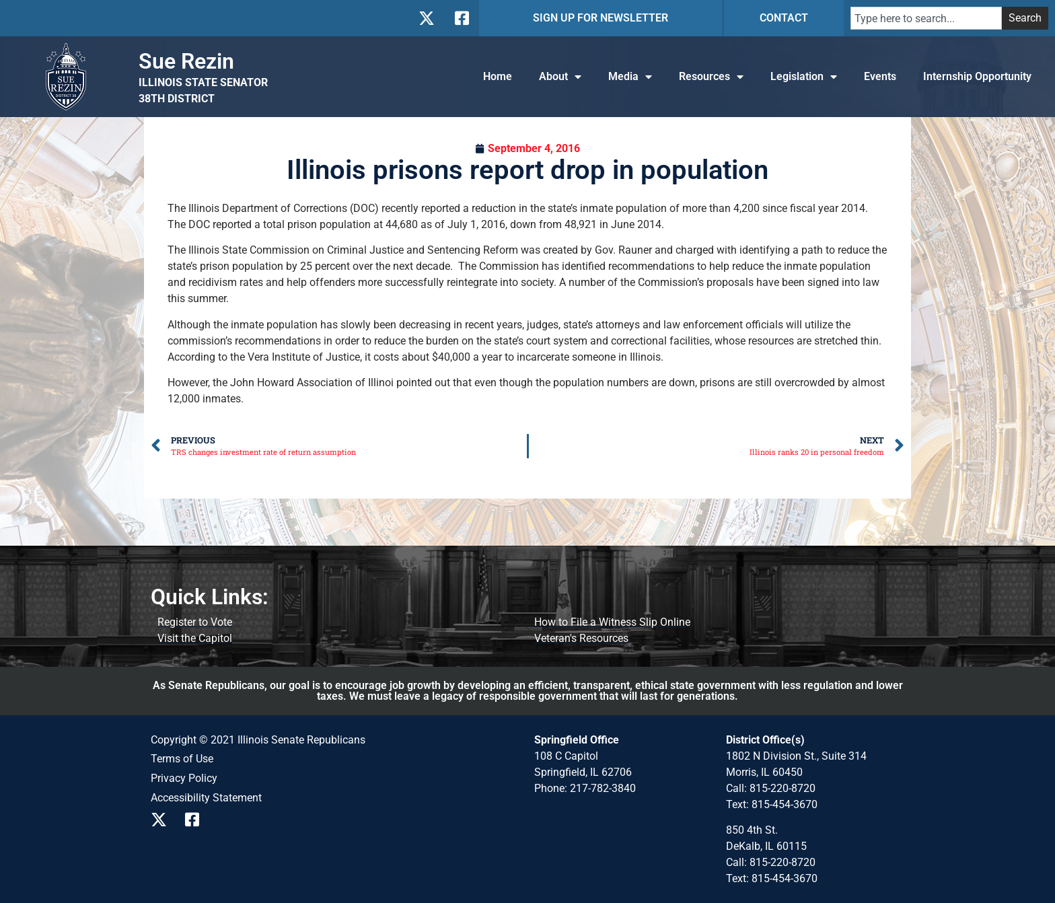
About (560, 77)
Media (630, 77)
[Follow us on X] (426, 18)
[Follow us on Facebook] (460, 18)
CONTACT (784, 17)
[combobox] (926, 18)
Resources (711, 77)
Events (880, 76)
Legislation (803, 77)
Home (497, 76)
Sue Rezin (186, 61)
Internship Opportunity (977, 76)
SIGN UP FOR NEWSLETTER (600, 17)
